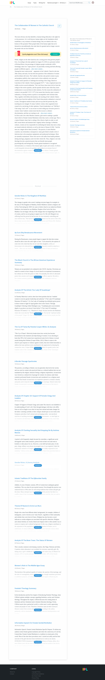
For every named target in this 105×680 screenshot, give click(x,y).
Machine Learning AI (53, 2)
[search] (89, 2)
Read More (37, 211)
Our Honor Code (36, 667)
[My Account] (93, 2)
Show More (38, 141)
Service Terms (35, 671)
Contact (12, 665)
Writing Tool (42, 2)
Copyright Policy (36, 663)
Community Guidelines (38, 665)
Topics (35, 2)
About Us (12, 663)
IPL (11, 7)
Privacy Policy (35, 669)
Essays (30, 2)
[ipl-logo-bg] (13, 2)
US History (62, 2)
